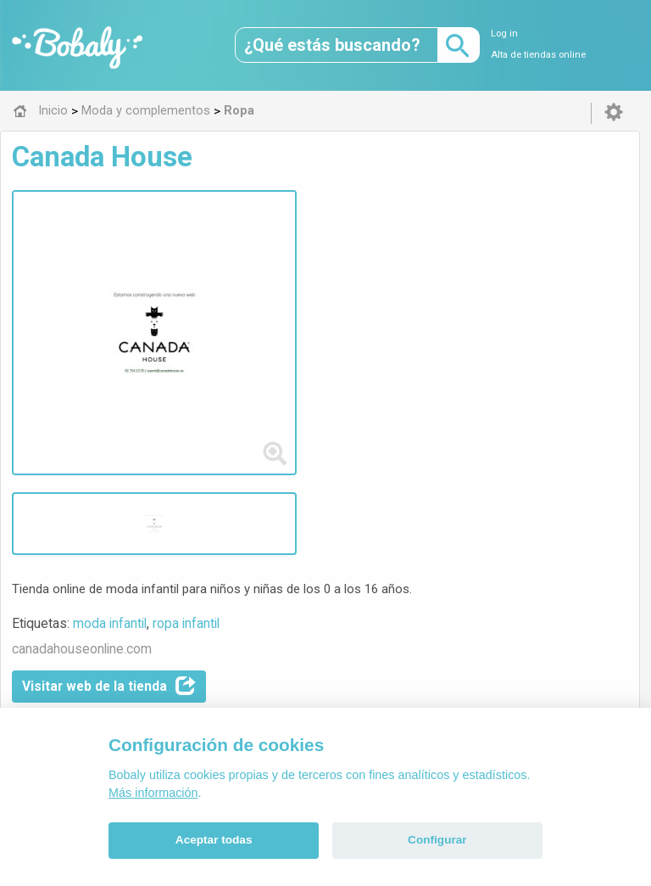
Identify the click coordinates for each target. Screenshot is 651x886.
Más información (153, 792)
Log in (504, 33)
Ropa (281, 492)
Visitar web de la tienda (322, 296)
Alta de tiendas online (538, 54)
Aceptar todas (214, 839)
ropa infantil (398, 233)
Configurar (437, 839)
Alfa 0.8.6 (245, 612)
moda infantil (322, 233)
